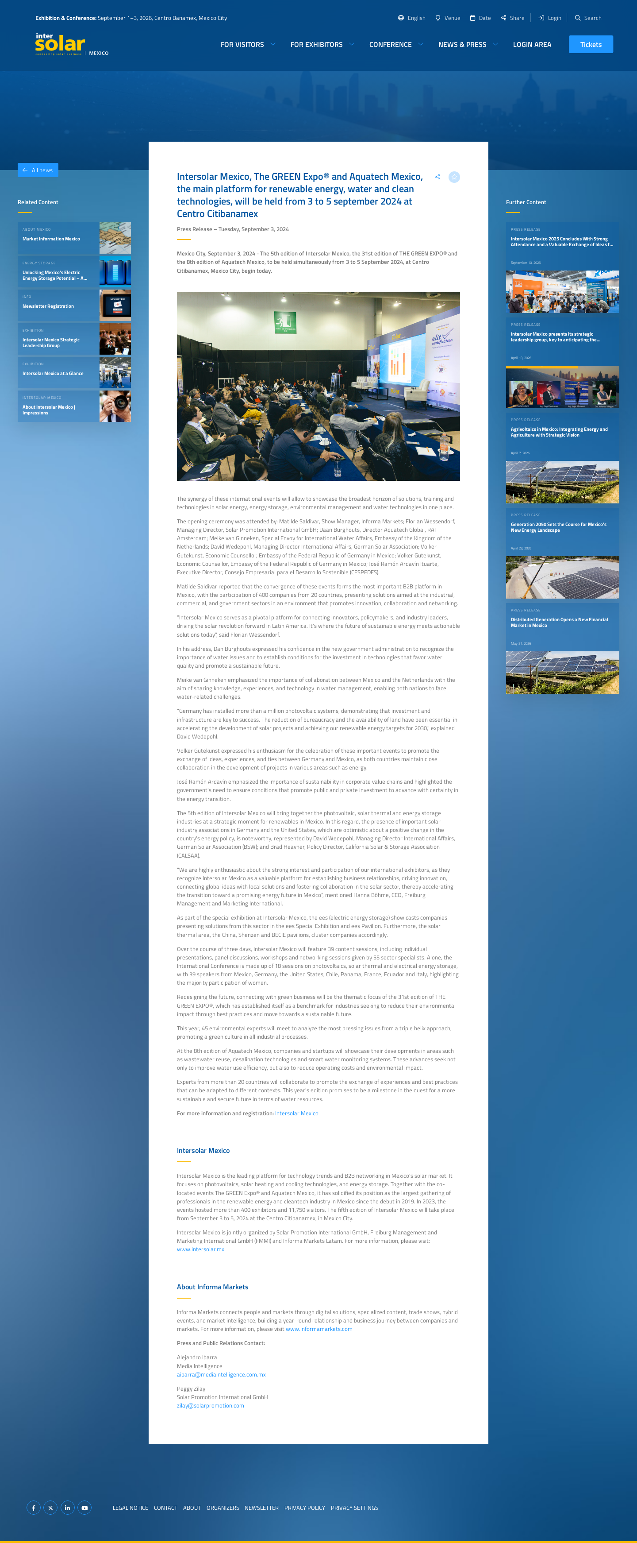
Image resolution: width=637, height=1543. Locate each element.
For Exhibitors (317, 44)
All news (35, 170)
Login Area (532, 44)
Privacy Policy (304, 1507)
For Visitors (242, 44)
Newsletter (262, 1507)
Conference (390, 44)
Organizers (223, 1507)
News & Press (462, 44)
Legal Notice (130, 1507)
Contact (165, 1507)
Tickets (591, 44)
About (192, 1507)
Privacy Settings (354, 1507)
